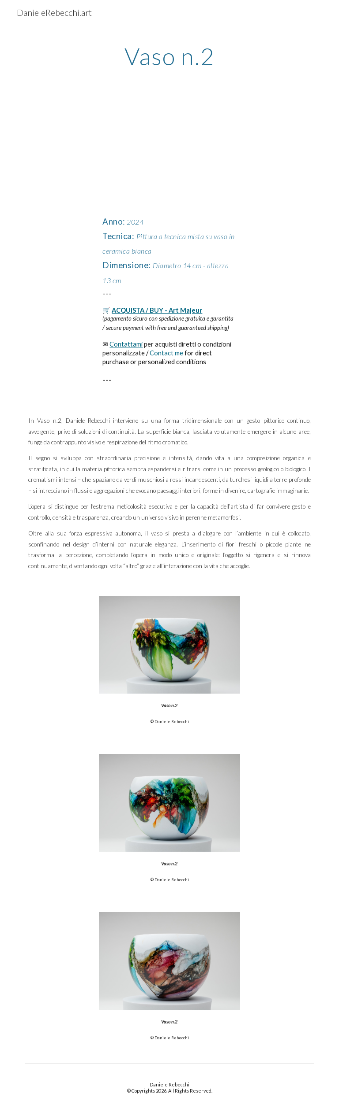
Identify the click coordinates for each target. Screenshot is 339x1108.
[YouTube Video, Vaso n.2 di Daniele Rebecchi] (169, 156)
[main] (169, 55)
